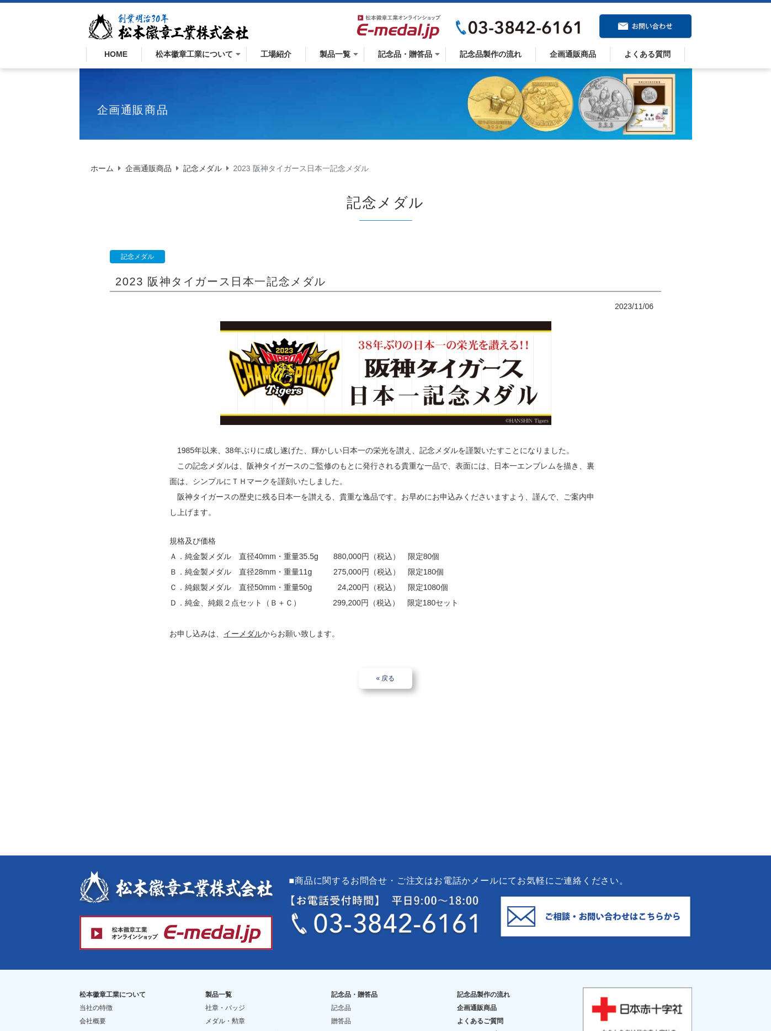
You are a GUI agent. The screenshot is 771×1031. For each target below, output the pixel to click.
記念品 (341, 999)
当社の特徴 (96, 999)
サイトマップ (477, 1025)
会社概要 (92, 1012)
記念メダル (202, 168)
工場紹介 (275, 54)
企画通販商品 (573, 54)
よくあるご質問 (480, 1012)
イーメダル (243, 633)
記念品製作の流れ (491, 54)
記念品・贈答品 (405, 54)
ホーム (102, 168)
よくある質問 (647, 54)
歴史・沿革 (96, 1025)
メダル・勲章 (225, 1012)
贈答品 (341, 1012)
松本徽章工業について (194, 54)
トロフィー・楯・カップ (241, 1025)
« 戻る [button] (385, 678)
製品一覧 (335, 54)
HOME (113, 54)
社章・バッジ (225, 999)
